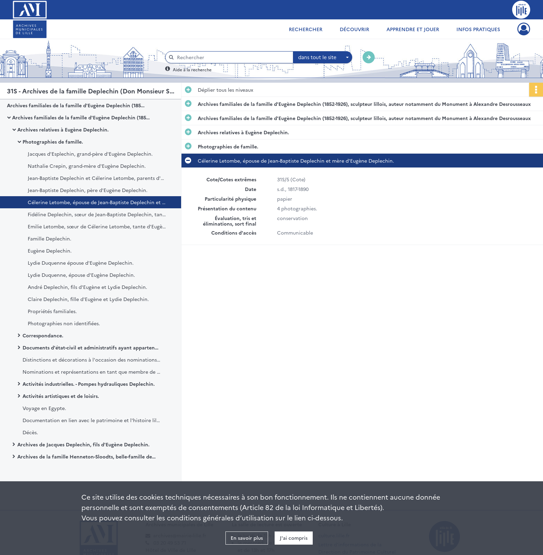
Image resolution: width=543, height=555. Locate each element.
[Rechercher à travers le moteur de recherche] (232, 57)
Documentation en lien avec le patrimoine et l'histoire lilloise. (92, 420)
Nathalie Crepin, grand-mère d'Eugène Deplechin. (87, 165)
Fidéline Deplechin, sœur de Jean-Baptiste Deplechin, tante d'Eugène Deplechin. (97, 214)
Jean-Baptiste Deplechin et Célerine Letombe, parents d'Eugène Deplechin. (97, 177)
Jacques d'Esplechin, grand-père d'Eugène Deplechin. (90, 153)
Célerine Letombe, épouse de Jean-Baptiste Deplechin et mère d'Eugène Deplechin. (97, 202)
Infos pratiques (478, 29)
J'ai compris (294, 537)
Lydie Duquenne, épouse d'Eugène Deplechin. (81, 274)
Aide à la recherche (192, 69)
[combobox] (322, 57)
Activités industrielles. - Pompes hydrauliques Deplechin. (89, 383)
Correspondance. (43, 335)
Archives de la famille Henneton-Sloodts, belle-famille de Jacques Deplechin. (86, 456)
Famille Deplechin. (49, 238)
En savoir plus (247, 537)
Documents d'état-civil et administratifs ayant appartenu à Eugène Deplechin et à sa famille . (92, 347)
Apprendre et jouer (412, 29)
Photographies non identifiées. (64, 323)
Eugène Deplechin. (50, 250)
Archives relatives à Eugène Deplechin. (63, 129)
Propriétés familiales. (52, 311)
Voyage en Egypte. (44, 407)
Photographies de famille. (53, 141)
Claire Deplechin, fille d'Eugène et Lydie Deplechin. (88, 298)
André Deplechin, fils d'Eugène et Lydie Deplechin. (87, 286)
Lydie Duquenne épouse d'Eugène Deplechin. (81, 262)
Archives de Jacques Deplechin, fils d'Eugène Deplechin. (83, 444)
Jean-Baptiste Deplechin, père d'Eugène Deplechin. (88, 189)
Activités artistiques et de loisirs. (61, 395)
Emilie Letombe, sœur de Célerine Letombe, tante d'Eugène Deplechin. (97, 226)
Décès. (30, 432)
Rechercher (305, 29)
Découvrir (354, 29)
